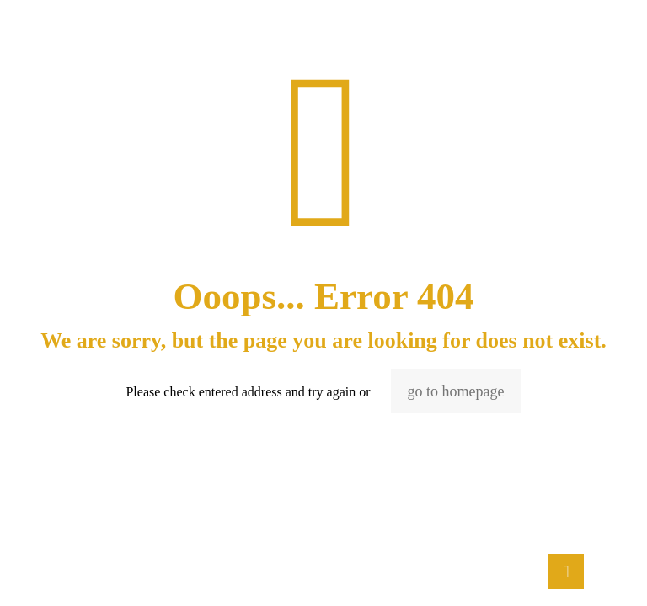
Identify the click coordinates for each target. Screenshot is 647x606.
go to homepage (456, 391)
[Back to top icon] (566, 571)
